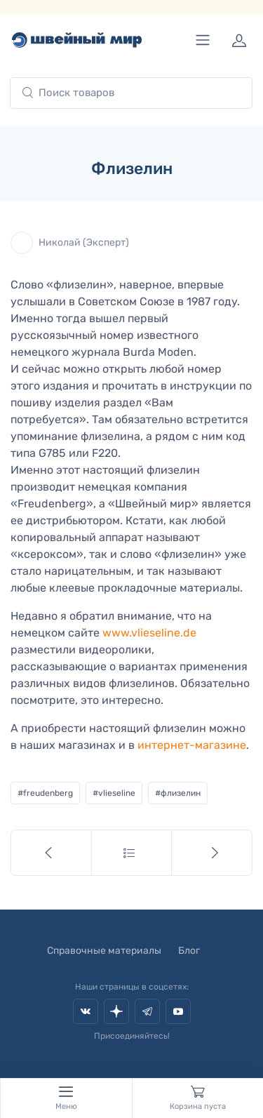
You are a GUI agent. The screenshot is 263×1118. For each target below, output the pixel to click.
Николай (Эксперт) (70, 243)
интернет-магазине (191, 745)
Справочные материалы (104, 951)
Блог (189, 951)
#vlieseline (114, 793)
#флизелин (178, 793)
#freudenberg (45, 793)
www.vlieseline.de (149, 632)
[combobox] (131, 93)
